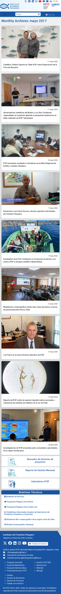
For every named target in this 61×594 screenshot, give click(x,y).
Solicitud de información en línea (20, 555)
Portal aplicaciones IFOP (17, 571)
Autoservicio (41, 565)
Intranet (10, 575)
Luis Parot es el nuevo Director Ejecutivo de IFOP (23, 355)
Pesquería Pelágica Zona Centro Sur (20, 507)
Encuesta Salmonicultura (16, 568)
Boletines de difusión (14, 496)
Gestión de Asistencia (15, 578)
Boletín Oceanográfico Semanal (18, 524)
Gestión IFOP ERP (43, 562)
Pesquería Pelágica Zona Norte (18, 502)
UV (55, 1)
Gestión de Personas (15, 581)
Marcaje (39, 571)
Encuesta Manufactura (15, 565)
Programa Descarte (14, 562)
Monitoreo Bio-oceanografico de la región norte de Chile (29, 519)
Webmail (39, 568)
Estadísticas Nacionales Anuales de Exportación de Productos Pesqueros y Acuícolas (26, 513)
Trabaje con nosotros (38, 544)
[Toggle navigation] (5, 14)
